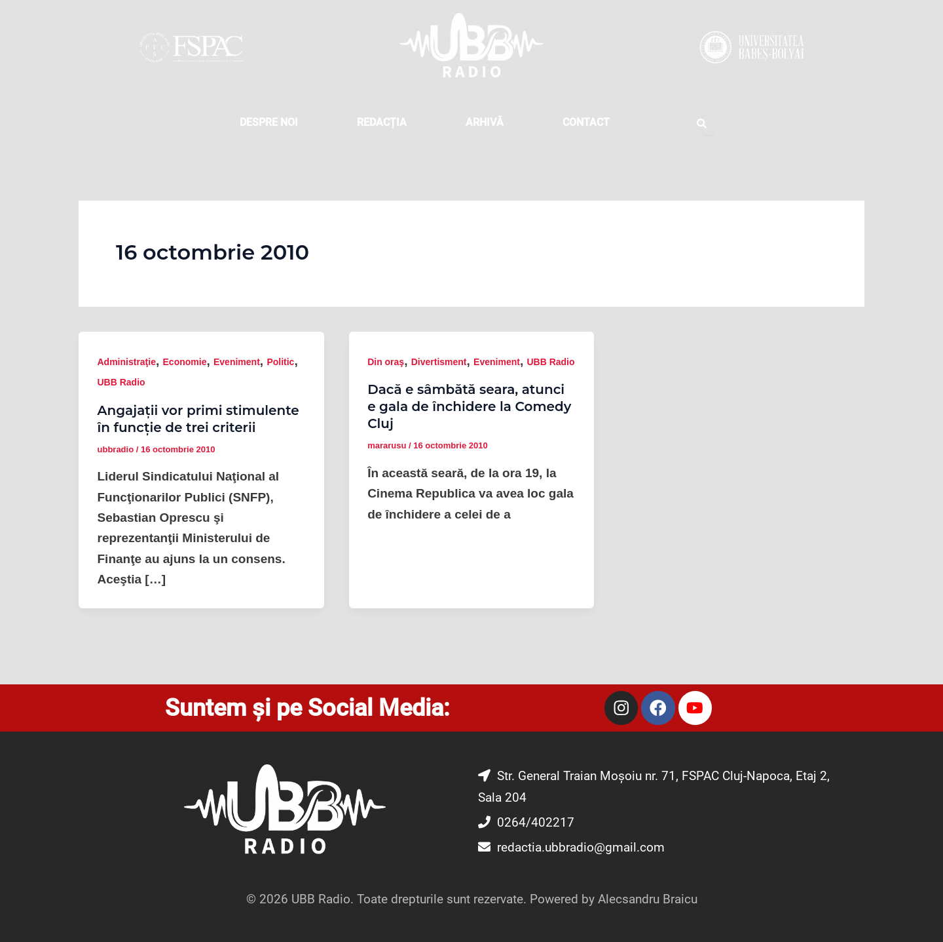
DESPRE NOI (269, 122)
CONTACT (586, 122)
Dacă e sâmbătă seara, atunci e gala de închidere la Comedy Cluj (469, 406)
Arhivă (485, 122)
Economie (185, 362)
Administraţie (127, 362)
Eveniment (236, 362)
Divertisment (439, 362)
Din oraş (385, 362)
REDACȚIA (382, 122)
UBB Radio (121, 382)
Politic (280, 362)
